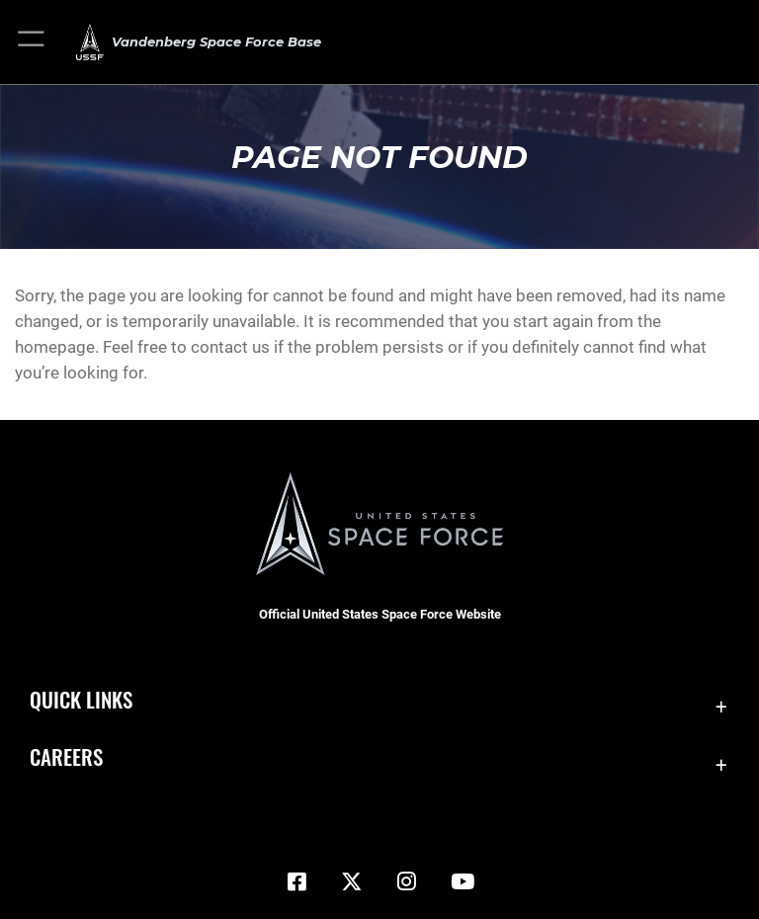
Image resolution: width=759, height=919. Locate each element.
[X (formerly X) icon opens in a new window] (352, 881)
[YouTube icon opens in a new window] (462, 881)
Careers (66, 756)
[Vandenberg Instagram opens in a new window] (407, 881)
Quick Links (81, 699)
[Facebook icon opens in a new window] (296, 881)
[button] (32, 42)
